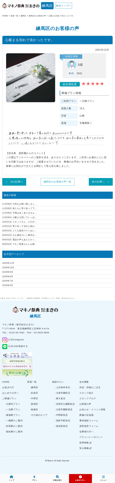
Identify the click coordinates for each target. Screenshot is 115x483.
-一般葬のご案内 (14, 420)
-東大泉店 (60, 398)
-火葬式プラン (12, 404)
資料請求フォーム (88, 426)
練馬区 (47, 6)
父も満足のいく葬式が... (19, 235)
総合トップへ (63, 5)
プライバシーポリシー (91, 437)
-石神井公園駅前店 (65, 404)
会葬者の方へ (86, 431)
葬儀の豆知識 (86, 415)
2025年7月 (7, 281)
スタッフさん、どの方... (19, 222)
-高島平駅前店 (62, 420)
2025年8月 (7, 276)
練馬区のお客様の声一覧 (57, 181)
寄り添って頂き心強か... (19, 226)
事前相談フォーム (88, 420)
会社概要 (84, 382)
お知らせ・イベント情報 (92, 409)
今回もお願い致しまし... (19, 204)
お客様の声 (85, 404)
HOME (5, 382)
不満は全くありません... (19, 213)
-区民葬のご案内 (14, 426)
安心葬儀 (85, 448)
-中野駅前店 (61, 415)
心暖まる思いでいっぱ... (19, 217)
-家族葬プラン (12, 415)
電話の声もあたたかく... (19, 239)
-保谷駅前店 (61, 426)
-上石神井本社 (62, 387)
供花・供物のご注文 (90, 387)
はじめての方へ (10, 393)
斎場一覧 (32, 382)
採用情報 (85, 442)
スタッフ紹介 (86, 393)
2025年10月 (8, 267)
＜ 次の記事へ (14, 181)
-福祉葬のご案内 (14, 431)
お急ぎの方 (8, 387)
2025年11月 (8, 263)
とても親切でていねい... (19, 230)
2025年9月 (7, 272)
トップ (11, 478)
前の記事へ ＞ (101, 181)
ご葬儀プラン (9, 398)
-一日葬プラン (12, 409)
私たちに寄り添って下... (19, 208)
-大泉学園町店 (62, 393)
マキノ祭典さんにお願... (19, 244)
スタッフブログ (87, 398)
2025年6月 (7, 285)
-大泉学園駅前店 (63, 409)
